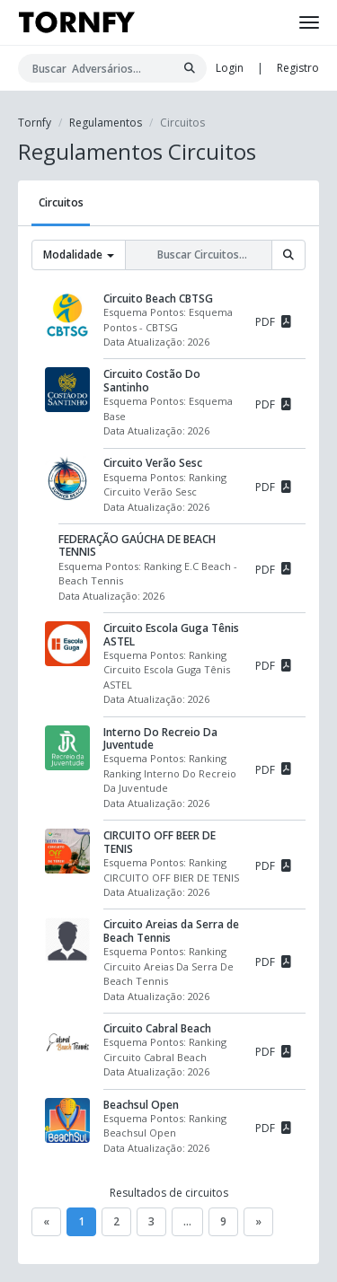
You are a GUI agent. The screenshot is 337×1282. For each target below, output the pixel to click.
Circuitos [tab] (61, 202)
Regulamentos (105, 122)
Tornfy (34, 122)
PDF (273, 320)
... (187, 1221)
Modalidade (78, 254)
